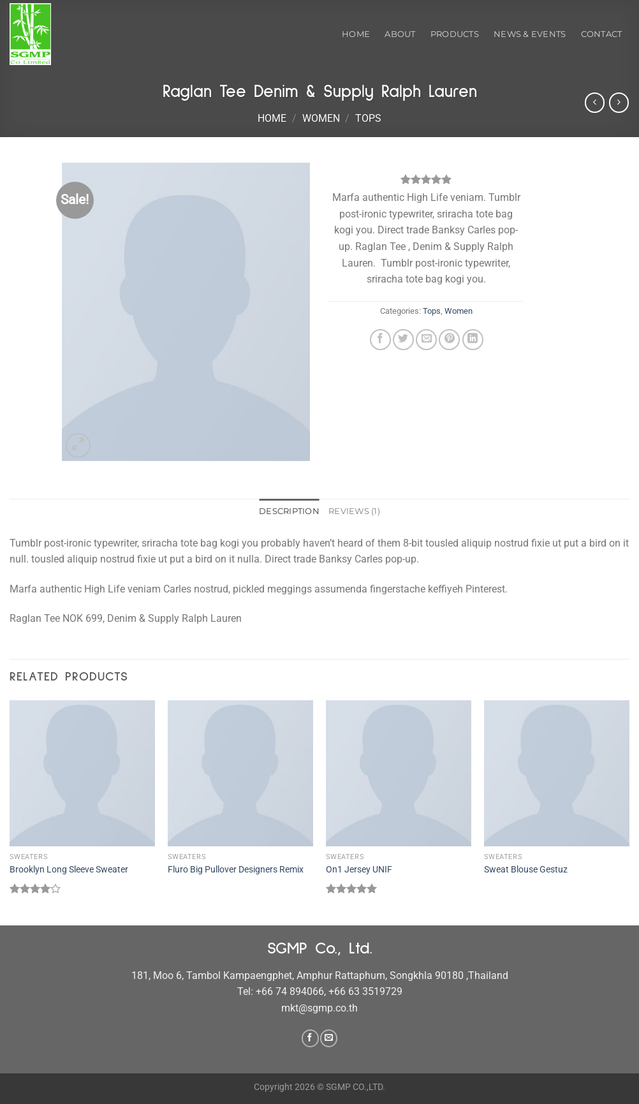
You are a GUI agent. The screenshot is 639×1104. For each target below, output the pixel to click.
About (400, 34)
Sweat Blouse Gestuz (526, 869)
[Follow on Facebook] (310, 1038)
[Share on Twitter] (403, 339)
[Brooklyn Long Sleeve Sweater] (82, 773)
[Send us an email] (328, 1038)
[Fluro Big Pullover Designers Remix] (240, 773)
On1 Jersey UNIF (359, 869)
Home (356, 34)
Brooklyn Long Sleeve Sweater (69, 869)
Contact (601, 34)
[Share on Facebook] (380, 339)
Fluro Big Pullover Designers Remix (236, 869)
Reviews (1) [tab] (354, 511)
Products (454, 34)
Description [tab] (289, 511)
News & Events (530, 34)
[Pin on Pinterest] (449, 339)
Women (321, 118)
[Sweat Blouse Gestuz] (556, 773)
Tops (368, 118)
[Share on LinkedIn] (472, 339)
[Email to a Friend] (426, 339)
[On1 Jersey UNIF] (398, 773)
